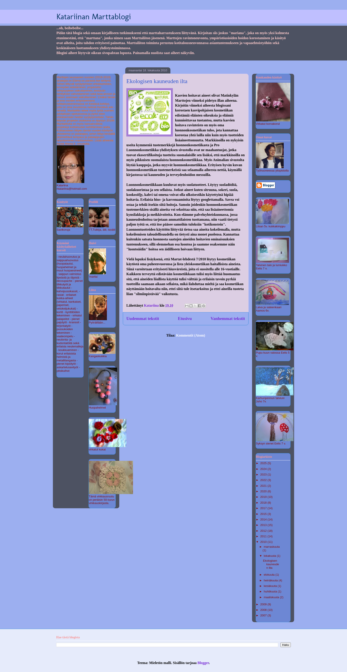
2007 (264, 615)
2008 (264, 610)
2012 (264, 530)
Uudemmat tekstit (142, 318)
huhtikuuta (271, 591)
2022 (264, 480)
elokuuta (270, 574)
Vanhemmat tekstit (228, 318)
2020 (264, 491)
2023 (264, 474)
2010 (264, 541)
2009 (264, 604)
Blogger (203, 663)
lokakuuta (270, 555)
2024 (264, 469)
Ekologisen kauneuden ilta (156, 81)
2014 (264, 519)
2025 (264, 463)
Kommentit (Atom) (190, 335)
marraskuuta (272, 546)
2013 (264, 525)
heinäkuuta (271, 580)
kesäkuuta (271, 586)
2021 (264, 485)
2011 (264, 536)
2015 (264, 514)
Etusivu (185, 318)
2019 (264, 497)
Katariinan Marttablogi (93, 16)
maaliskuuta (272, 597)
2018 (264, 502)
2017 (264, 508)
